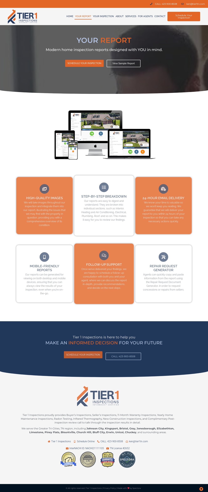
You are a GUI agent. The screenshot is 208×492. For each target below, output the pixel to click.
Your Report (83, 16)
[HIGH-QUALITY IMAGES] (44, 189)
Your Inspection (103, 16)
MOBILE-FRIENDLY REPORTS (44, 268)
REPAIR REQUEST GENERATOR (163, 268)
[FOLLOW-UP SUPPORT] (104, 255)
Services (130, 16)
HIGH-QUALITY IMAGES (44, 198)
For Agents (145, 16)
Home (69, 16)
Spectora (137, 488)
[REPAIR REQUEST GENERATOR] (163, 257)
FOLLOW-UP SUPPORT (104, 264)
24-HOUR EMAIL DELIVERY (163, 198)
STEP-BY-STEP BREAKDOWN (104, 196)
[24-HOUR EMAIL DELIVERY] (163, 189)
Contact (159, 16)
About (120, 16)
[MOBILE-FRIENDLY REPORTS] (44, 257)
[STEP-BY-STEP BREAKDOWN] (104, 187)
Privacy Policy (109, 488)
